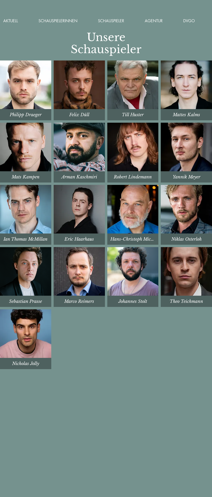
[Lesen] (79, 114)
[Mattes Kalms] (25, 177)
